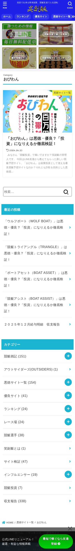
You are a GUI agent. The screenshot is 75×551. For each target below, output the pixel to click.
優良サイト (41, 16)
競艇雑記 (15, 356)
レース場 (14, 422)
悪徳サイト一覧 (61, 16)
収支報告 (15, 501)
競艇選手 (14, 435)
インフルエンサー (20, 474)
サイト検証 (16, 461)
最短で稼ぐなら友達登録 (56, 541)
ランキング (23, 16)
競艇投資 (13, 487)
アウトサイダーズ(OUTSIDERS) (31, 369)
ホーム (7, 16)
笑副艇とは (15, 448)
